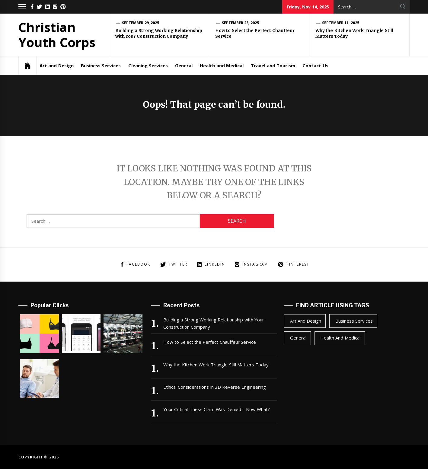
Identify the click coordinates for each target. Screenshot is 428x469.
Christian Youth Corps (56, 34)
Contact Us (315, 65)
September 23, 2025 (240, 22)
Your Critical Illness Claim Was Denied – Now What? (216, 409)
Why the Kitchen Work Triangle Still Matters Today (216, 365)
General (184, 65)
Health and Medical (222, 65)
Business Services (101, 65)
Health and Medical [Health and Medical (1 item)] (340, 338)
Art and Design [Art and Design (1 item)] (305, 321)
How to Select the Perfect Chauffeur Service (209, 342)
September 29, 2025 (140, 22)
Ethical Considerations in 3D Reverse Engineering (214, 387)
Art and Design (57, 65)
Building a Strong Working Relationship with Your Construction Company (158, 33)
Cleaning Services (148, 65)
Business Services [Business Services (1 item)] (354, 321)
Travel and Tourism (273, 65)
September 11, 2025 (340, 22)
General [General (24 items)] (298, 338)
